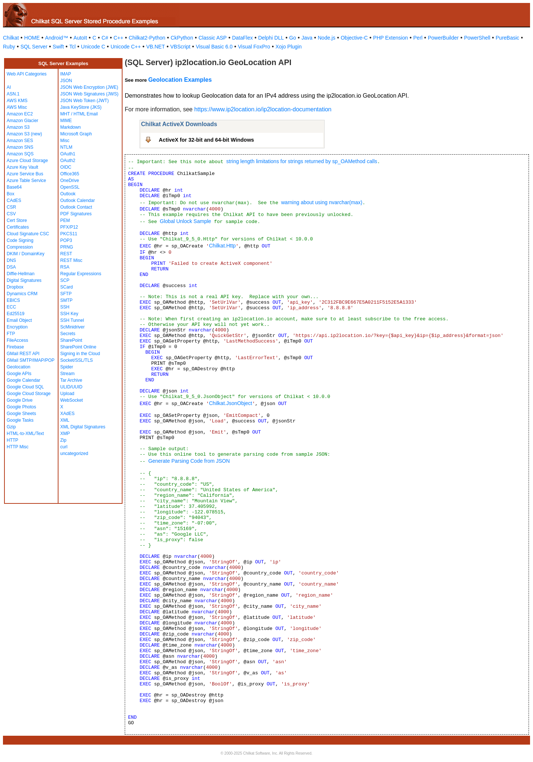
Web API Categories (27, 74)
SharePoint (71, 340)
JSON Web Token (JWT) (84, 100)
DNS (11, 260)
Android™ (56, 38)
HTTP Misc (18, 446)
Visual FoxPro (254, 47)
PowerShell (477, 38)
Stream (67, 373)
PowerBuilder (443, 38)
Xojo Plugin (288, 47)
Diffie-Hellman (20, 273)
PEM (65, 220)
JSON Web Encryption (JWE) (89, 87)
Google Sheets (21, 413)
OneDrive (69, 180)
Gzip (11, 426)
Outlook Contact (76, 207)
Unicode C (93, 47)
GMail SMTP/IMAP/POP (30, 360)
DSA (11, 267)
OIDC (65, 167)
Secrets (68, 333)
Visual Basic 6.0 (214, 47)
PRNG (66, 247)
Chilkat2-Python (147, 38)
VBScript (180, 47)
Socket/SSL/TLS (76, 360)
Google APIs (19, 373)
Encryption (17, 327)
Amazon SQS (20, 153)
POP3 (66, 240)
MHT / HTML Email (79, 114)
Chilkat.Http (222, 246)
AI (9, 87)
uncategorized (74, 453)
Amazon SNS (20, 147)
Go (292, 38)
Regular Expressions (80, 273)
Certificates (18, 227)
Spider (66, 367)
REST (66, 253)
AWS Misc (17, 107)
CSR (11, 207)
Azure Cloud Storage (27, 160)
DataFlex (242, 38)
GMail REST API (23, 353)
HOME (32, 38)
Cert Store (17, 220)
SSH (65, 307)
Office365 (69, 173)
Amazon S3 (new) (24, 133)
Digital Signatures (24, 280)
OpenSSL (70, 187)
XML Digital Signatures (82, 426)
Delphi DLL (271, 38)
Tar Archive (71, 380)
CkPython (182, 38)
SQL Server (33, 47)
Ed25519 (15, 313)
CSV (11, 213)
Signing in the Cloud (80, 353)
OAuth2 (68, 160)
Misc (65, 140)
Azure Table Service (26, 180)
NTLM (66, 147)
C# (104, 38)
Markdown (70, 127)
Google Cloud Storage (29, 393)
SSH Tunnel (72, 320)
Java (306, 38)
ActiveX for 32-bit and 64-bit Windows (206, 140)
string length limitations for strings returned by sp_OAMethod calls (301, 161)
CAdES (14, 200)
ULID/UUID (71, 387)
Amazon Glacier (22, 120)
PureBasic (507, 38)
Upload (67, 393)
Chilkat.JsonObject (230, 403)
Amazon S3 (18, 127)
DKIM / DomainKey (25, 253)
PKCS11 (68, 233)
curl (63, 446)
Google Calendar (23, 380)
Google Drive (20, 400)
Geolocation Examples (180, 80)
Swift (58, 47)
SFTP (66, 293)
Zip (63, 440)
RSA (65, 267)
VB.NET (155, 47)
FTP (11, 333)
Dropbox (15, 287)
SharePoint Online (78, 347)
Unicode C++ (126, 47)
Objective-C (354, 38)
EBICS (13, 300)
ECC (11, 307)
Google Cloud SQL (25, 387)
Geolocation (18, 367)
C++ (118, 38)
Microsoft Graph (76, 133)
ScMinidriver (72, 327)
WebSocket (71, 400)
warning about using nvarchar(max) (321, 202)
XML (65, 420)
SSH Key (69, 313)
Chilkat (11, 38)
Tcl (72, 47)
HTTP (12, 440)
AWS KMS (17, 100)
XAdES (67, 413)
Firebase (15, 347)
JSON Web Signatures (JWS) (89, 94)
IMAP (65, 74)
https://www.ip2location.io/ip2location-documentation (263, 109)
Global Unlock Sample (185, 221)
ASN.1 (13, 94)
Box (10, 193)
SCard (66, 287)
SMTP (66, 300)
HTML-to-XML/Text (25, 433)
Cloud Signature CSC (28, 233)
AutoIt (80, 38)
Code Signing (20, 240)
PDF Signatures (76, 213)
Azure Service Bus (25, 173)
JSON (66, 80)
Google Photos (21, 406)
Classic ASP (212, 38)
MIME (66, 120)
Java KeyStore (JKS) (80, 107)
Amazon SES (20, 140)
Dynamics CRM (22, 293)
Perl (418, 38)
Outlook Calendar (77, 200)
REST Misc (71, 260)
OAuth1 (68, 153)
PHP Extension (390, 38)
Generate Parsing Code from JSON (189, 461)
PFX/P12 (69, 227)
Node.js (326, 38)
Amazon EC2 (20, 114)
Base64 (14, 187)
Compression (20, 247)
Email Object (19, 320)
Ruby (9, 47)
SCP (65, 280)
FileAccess (17, 340)
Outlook (68, 193)
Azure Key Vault (22, 167)
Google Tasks (20, 420)
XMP (65, 433)
